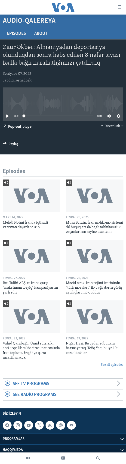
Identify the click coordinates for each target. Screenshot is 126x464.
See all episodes (112, 365)
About (41, 33)
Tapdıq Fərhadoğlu (17, 80)
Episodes (16, 33)
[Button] (10, 145)
